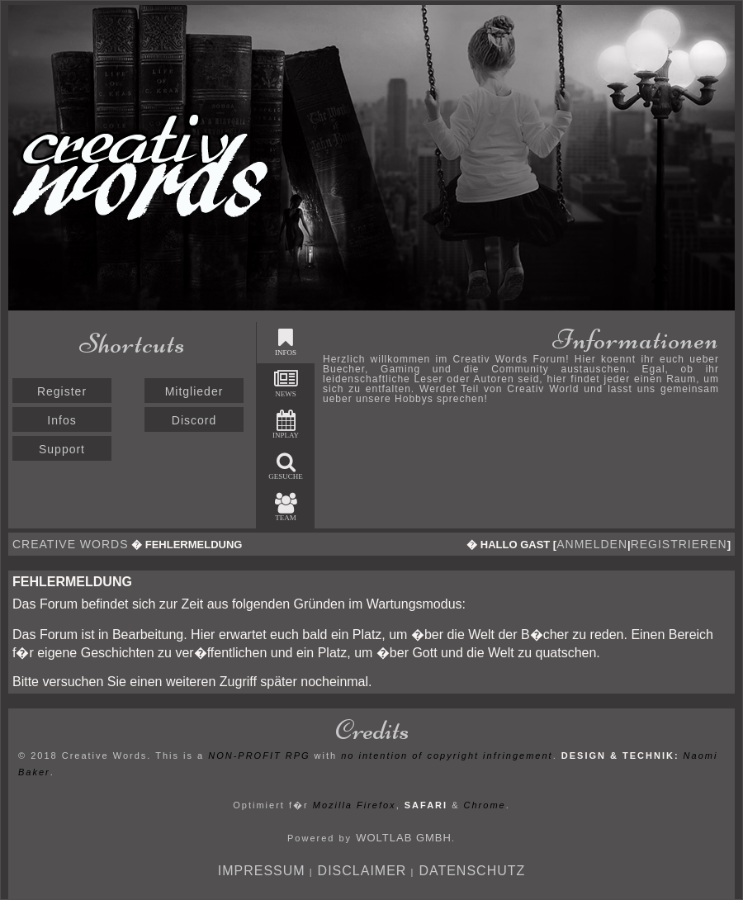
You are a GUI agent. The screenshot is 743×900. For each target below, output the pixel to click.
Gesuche (285, 466)
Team (286, 507)
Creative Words (70, 544)
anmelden (591, 544)
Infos (61, 420)
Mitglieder (194, 391)
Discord (194, 420)
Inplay (285, 424)
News (286, 383)
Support (62, 449)
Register (62, 391)
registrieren (679, 544)
